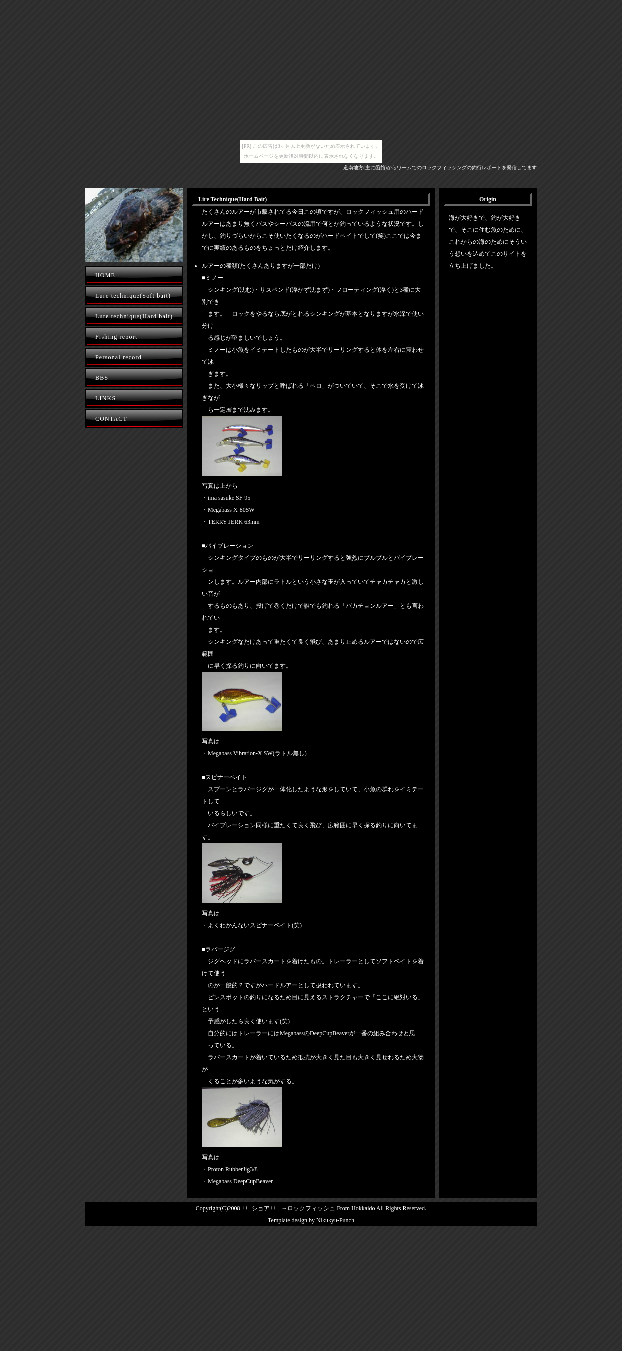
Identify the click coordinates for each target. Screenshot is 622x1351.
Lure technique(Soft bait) (133, 295)
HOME (105, 275)
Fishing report (116, 336)
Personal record (118, 357)
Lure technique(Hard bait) (134, 316)
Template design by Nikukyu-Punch (311, 1220)
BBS (101, 377)
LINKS (105, 398)
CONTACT (111, 418)
